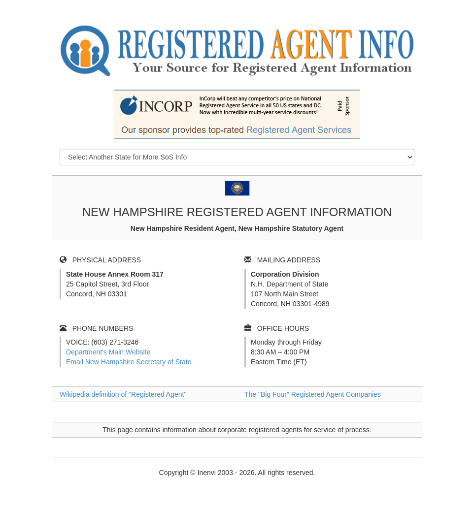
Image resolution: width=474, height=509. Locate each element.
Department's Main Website (108, 352)
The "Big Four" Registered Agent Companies (312, 394)
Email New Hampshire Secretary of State (128, 362)
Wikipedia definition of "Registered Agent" (123, 394)
